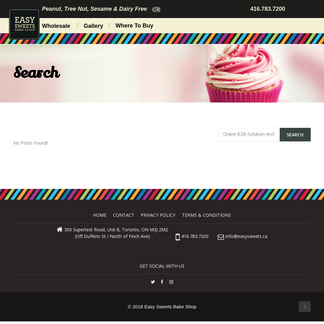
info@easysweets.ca (246, 236)
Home (99, 215)
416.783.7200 (192, 236)
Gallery (93, 26)
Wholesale (56, 26)
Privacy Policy (158, 215)
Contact (123, 215)
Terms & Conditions (206, 215)
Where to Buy (134, 25)
